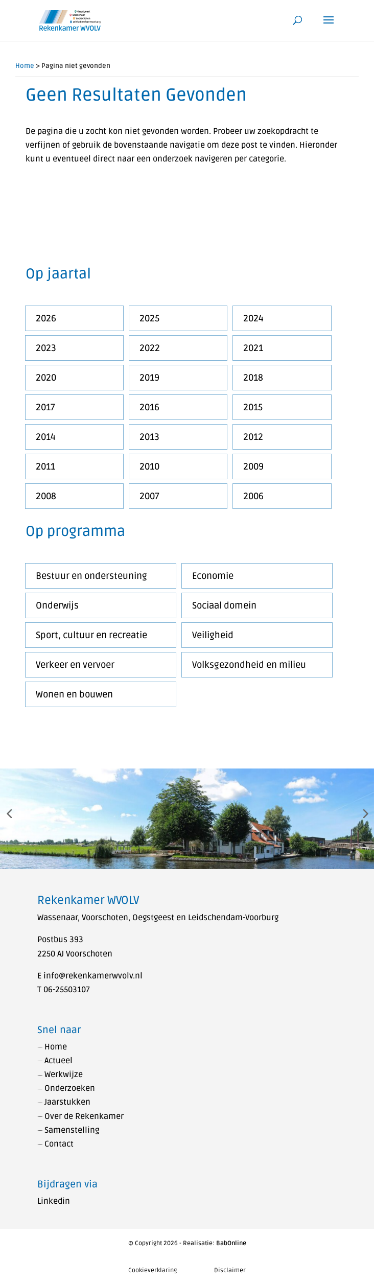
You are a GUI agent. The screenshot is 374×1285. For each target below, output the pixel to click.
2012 (253, 436)
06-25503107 (66, 990)
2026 (46, 318)
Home (24, 66)
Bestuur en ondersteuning (91, 575)
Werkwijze (63, 1074)
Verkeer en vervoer (75, 664)
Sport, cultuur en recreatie (91, 635)
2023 (46, 348)
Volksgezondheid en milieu (249, 664)
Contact (59, 1144)
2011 (45, 466)
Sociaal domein (224, 605)
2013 (149, 436)
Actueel (58, 1061)
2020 (46, 377)
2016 (149, 407)
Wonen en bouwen (74, 694)
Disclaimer (230, 1270)
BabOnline (231, 1243)
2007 (149, 496)
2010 (149, 466)
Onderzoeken (69, 1088)
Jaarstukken (67, 1102)
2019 (149, 377)
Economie (212, 575)
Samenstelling (71, 1130)
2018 (253, 377)
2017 (45, 407)
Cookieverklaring (152, 1270)
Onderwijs (57, 605)
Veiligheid (212, 635)
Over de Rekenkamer (84, 1116)
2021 (253, 348)
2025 (149, 318)
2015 (253, 407)
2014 (46, 436)
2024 (253, 318)
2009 (253, 466)
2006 (253, 496)
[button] (9, 813)
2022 (149, 348)
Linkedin (53, 1201)
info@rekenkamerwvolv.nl (93, 976)
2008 (46, 496)
